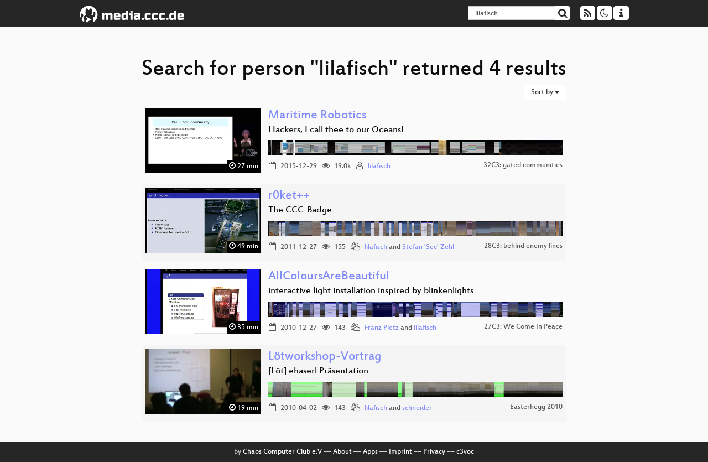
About (342, 452)
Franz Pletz (382, 328)
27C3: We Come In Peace (523, 327)
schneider (417, 408)
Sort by (545, 92)
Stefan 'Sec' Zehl (428, 247)
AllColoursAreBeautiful (328, 277)
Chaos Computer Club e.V (282, 452)
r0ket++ (289, 196)
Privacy (434, 452)
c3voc (465, 452)
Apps (370, 452)
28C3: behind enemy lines (523, 246)
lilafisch (379, 166)
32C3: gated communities (523, 165)
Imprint (400, 452)
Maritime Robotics (317, 116)
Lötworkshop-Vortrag (325, 357)
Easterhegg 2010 (536, 407)
